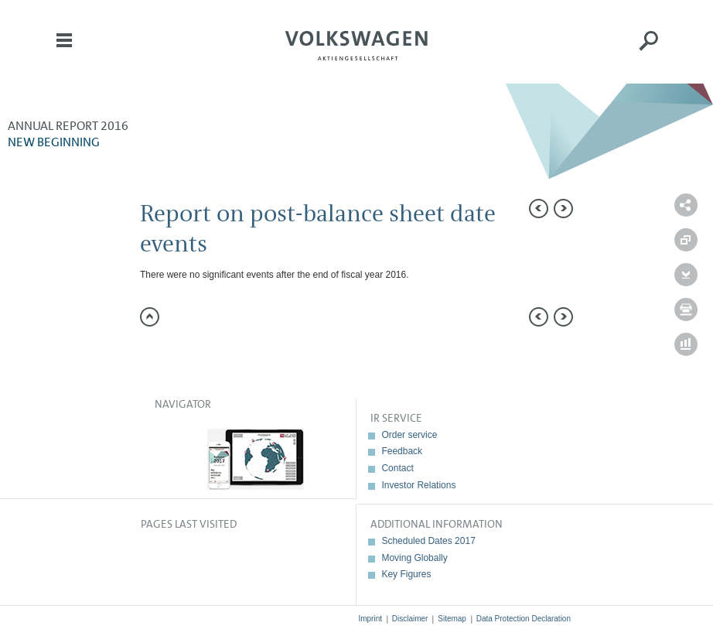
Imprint (370, 618)
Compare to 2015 (686, 239)
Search (648, 51)
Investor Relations (418, 485)
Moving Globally (414, 557)
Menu (64, 51)
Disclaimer (410, 618)
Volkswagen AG (356, 43)
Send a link (686, 205)
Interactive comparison (686, 344)
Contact (397, 468)
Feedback (401, 451)
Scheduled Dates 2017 (428, 540)
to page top (149, 317)
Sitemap (452, 618)
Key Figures (406, 574)
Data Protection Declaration (523, 618)
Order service (409, 434)
